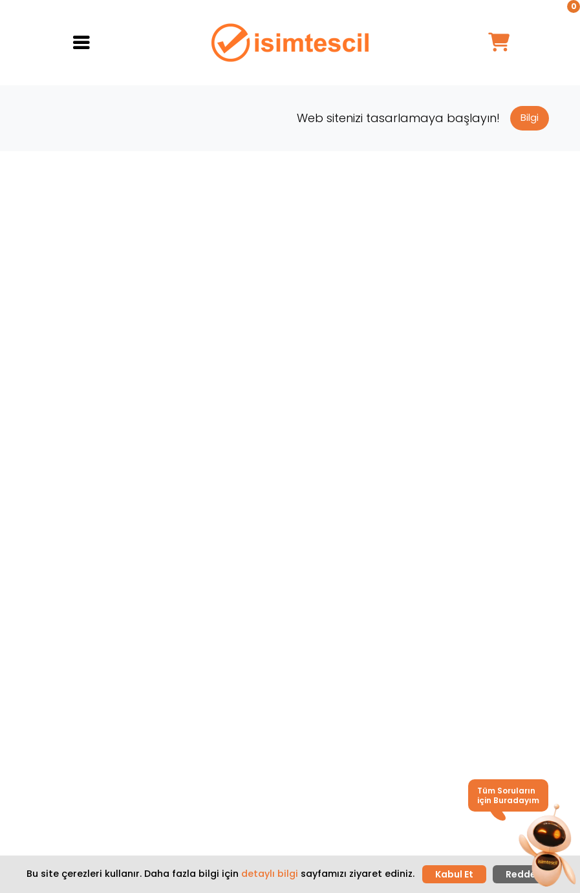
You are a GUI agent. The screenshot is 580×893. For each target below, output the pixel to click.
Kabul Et (454, 874)
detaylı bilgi (269, 873)
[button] (546, 846)
